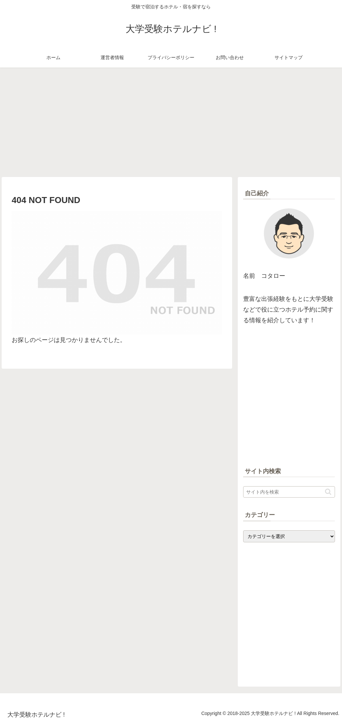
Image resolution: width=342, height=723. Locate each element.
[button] (328, 492)
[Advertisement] (171, 122)
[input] (289, 492)
